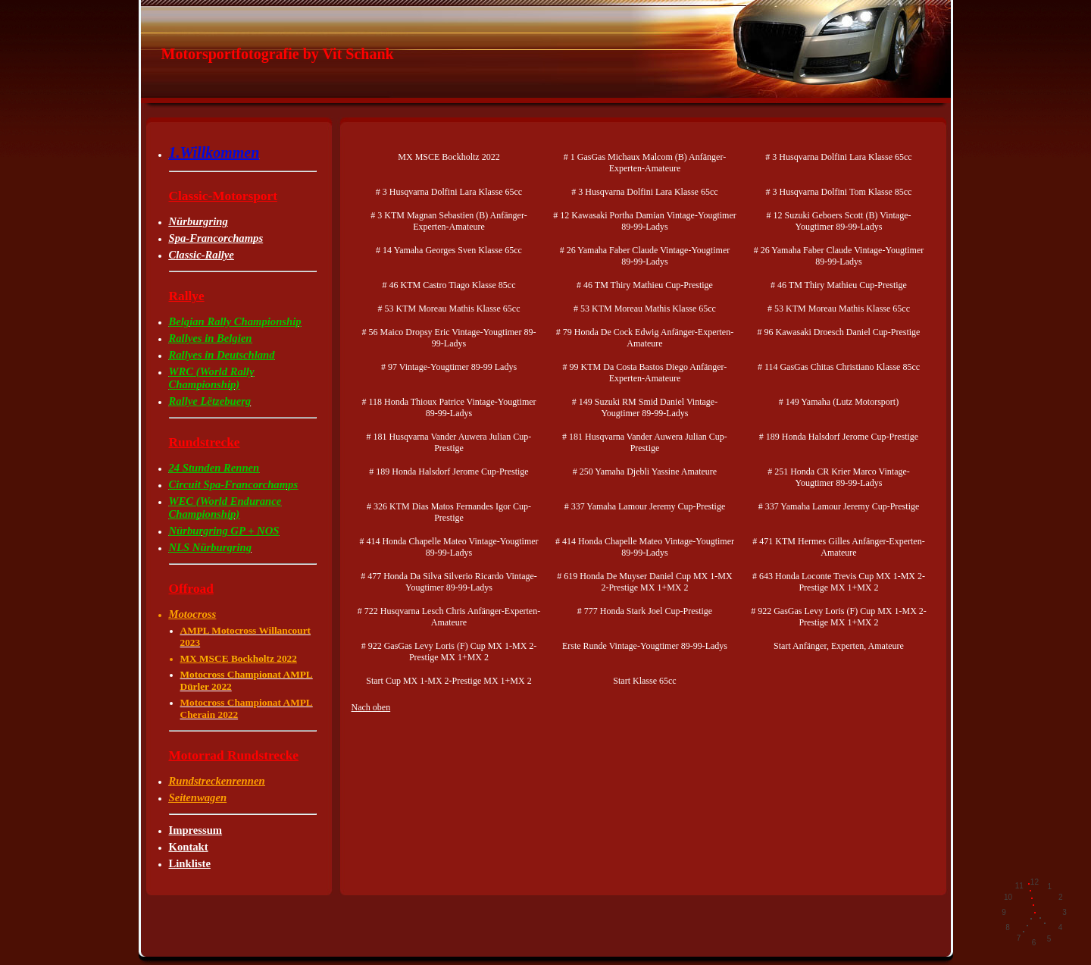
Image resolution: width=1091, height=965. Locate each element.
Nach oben (371, 707)
